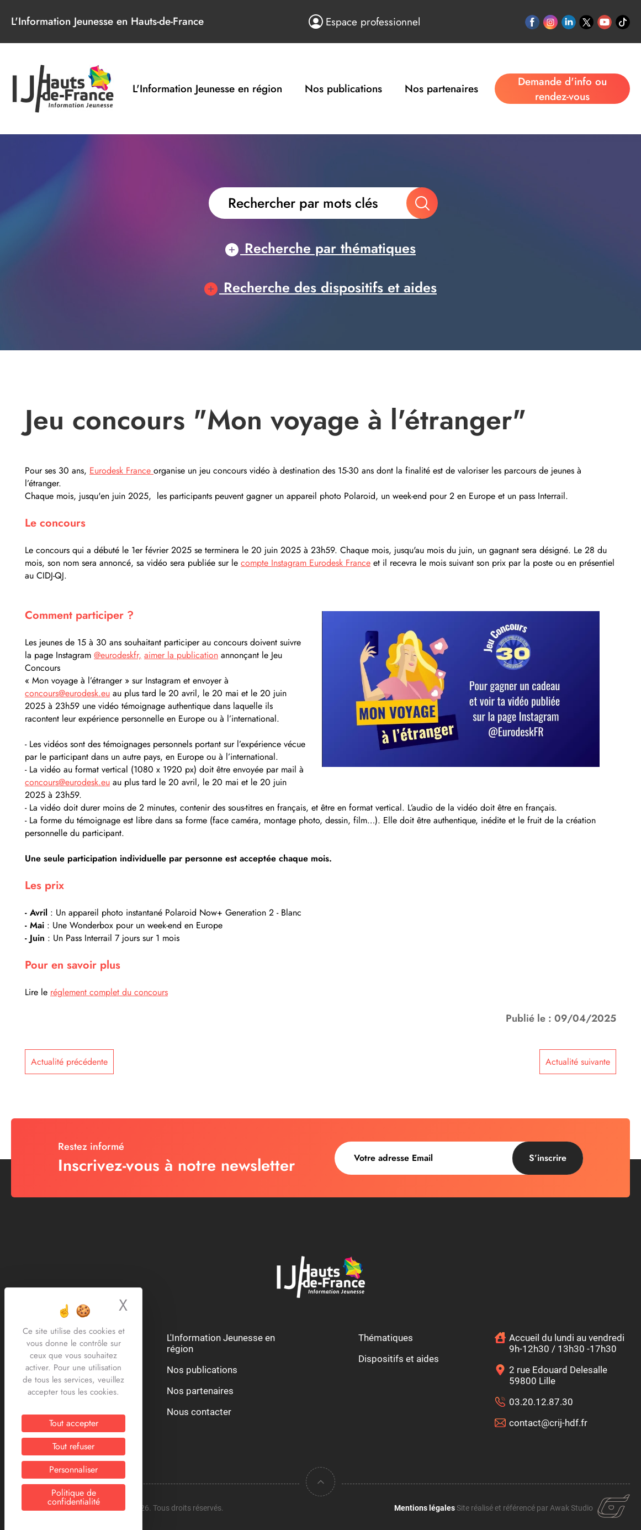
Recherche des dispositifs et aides (320, 287)
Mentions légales (424, 1507)
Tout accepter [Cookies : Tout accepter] (73, 1423)
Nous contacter (199, 1411)
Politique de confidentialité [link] (73, 1497)
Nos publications (343, 88)
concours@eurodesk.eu (67, 693)
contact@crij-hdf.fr (548, 1422)
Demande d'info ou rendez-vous (562, 89)
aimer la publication (181, 655)
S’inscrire (547, 1158)
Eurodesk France (121, 470)
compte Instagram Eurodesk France (305, 562)
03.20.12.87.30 (541, 1401)
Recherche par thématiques (320, 248)
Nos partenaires (441, 88)
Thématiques (385, 1337)
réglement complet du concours (109, 992)
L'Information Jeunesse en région (207, 88)
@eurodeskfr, (117, 655)
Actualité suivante (577, 1061)
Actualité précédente (69, 1061)
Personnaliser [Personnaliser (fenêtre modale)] (73, 1469)
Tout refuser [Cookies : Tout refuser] (73, 1446)
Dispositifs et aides (398, 1358)
